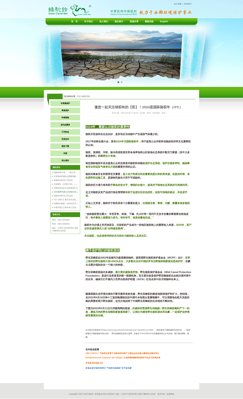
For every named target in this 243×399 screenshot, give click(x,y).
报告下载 (65, 146)
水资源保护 (65, 103)
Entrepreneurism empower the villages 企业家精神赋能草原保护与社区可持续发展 (123, 358)
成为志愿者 (65, 125)
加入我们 (103, 21)
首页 (79, 96)
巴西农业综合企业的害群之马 (66, 188)
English (164, 21)
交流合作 (65, 139)
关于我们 (88, 21)
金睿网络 (170, 394)
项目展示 (119, 21)
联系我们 (188, 4)
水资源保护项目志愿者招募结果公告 (68, 176)
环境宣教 (65, 118)
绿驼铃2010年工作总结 (63, 180)
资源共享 (134, 21)
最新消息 (149, 21)
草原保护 (65, 110)
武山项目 (65, 160)
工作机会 (65, 132)
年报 (65, 153)
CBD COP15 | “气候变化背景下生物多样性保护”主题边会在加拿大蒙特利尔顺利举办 (122, 353)
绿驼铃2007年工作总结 (63, 196)
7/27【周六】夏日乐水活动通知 (67, 200)
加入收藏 (177, 4)
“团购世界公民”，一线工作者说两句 (68, 172)
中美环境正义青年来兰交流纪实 (67, 207)
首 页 (74, 21)
